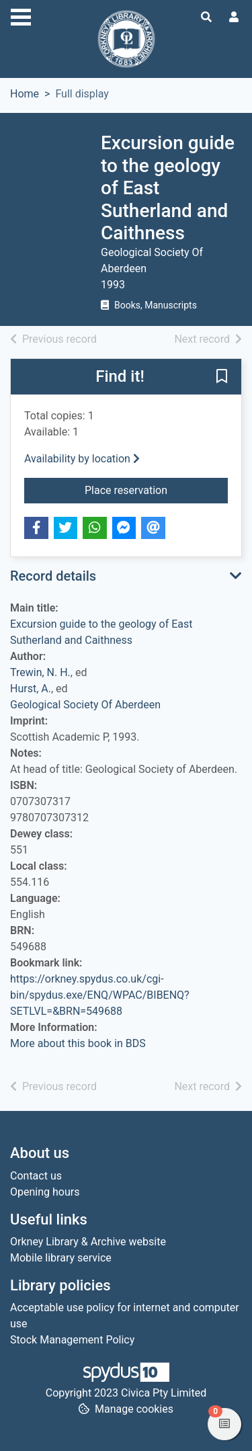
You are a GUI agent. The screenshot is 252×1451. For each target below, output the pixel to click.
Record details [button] (53, 576)
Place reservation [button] (156, 489)
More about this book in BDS (78, 1043)
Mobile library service (61, 1257)
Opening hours (44, 1192)
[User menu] (234, 17)
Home (24, 93)
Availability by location (82, 458)
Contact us (36, 1175)
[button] (222, 377)
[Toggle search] (206, 17)
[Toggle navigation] (21, 15)
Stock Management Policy (72, 1339)
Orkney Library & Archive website (88, 1241)
